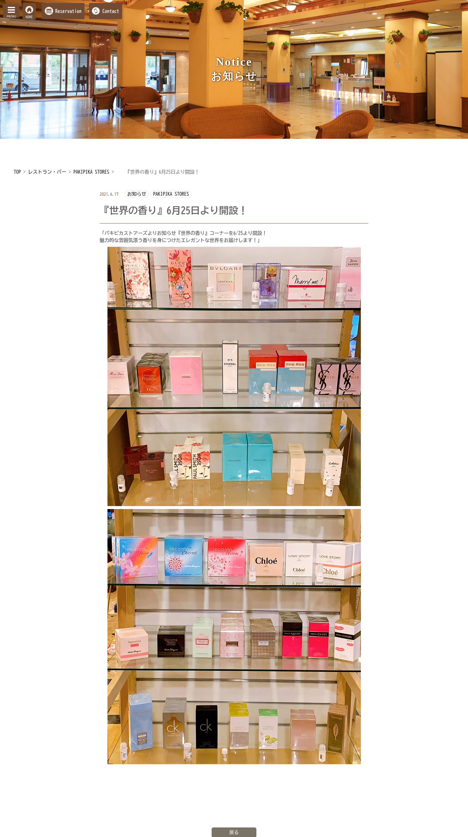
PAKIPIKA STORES (171, 194)
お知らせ (136, 194)
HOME (29, 17)
